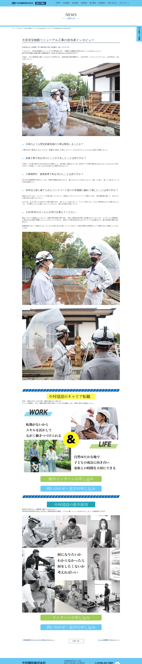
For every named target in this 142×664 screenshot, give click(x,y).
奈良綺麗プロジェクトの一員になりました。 (39, 640)
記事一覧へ (76, 641)
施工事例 (93, 3)
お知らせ (19, 28)
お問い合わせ (112, 3)
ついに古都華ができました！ (108, 640)
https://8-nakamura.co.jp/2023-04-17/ (64, 53)
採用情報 (102, 3)
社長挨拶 (75, 3)
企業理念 (84, 3)
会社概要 (66, 3)
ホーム (13, 28)
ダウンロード (124, 3)
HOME (58, 3)
